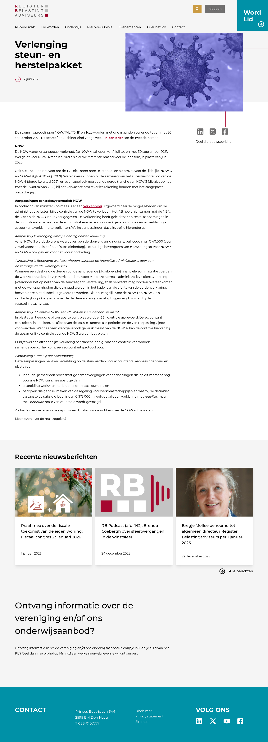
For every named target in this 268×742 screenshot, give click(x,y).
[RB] (31, 15)
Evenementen (130, 27)
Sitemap (141, 722)
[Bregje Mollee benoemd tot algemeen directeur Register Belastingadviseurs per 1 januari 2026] (214, 492)
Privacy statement (149, 716)
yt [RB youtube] (226, 721)
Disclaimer (143, 711)
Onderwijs (73, 27)
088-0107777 (88, 723)
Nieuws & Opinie (99, 27)
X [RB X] (213, 721)
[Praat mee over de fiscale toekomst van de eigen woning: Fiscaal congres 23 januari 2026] (53, 492)
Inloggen (215, 9)
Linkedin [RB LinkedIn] (199, 721)
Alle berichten (241, 571)
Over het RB (156, 27)
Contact (178, 27)
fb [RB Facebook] (240, 721)
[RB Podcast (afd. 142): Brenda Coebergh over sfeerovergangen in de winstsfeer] (134, 492)
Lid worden (50, 27)
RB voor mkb (25, 27)
